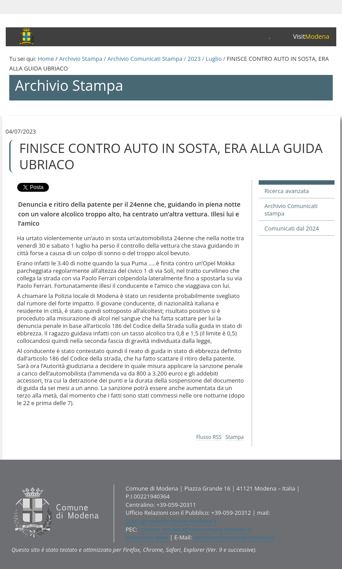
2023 (194, 59)
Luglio (214, 59)
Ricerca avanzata (286, 191)
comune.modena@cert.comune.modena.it (195, 529)
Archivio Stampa (80, 59)
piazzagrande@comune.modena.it (171, 521)
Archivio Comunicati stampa (291, 209)
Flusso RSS (208, 436)
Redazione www (147, 537)
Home (46, 59)
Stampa (235, 436)
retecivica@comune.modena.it (233, 537)
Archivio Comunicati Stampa (145, 59)
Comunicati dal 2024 (291, 228)
